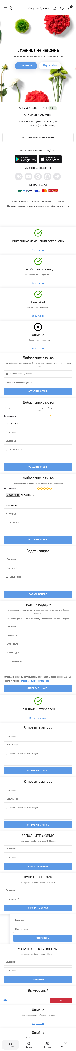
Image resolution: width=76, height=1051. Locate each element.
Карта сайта (50, 65)
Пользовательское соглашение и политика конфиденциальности (38, 206)
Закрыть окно (38, 250)
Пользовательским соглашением (35, 681)
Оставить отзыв (38, 391)
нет (5, 1000)
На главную (26, 65)
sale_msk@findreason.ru (38, 115)
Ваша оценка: (10, 416)
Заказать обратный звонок (38, 137)
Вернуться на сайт (38, 718)
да (61, 1000)
